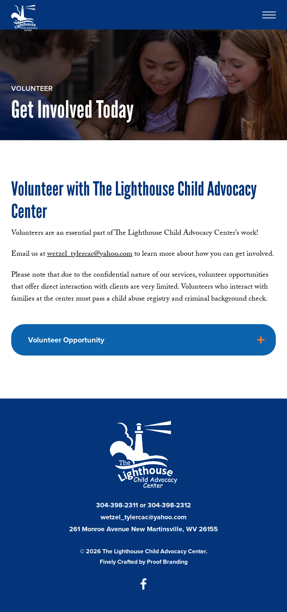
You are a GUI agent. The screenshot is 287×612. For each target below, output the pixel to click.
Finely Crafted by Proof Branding (144, 561)
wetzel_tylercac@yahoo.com (143, 517)
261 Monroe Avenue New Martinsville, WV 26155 (143, 529)
